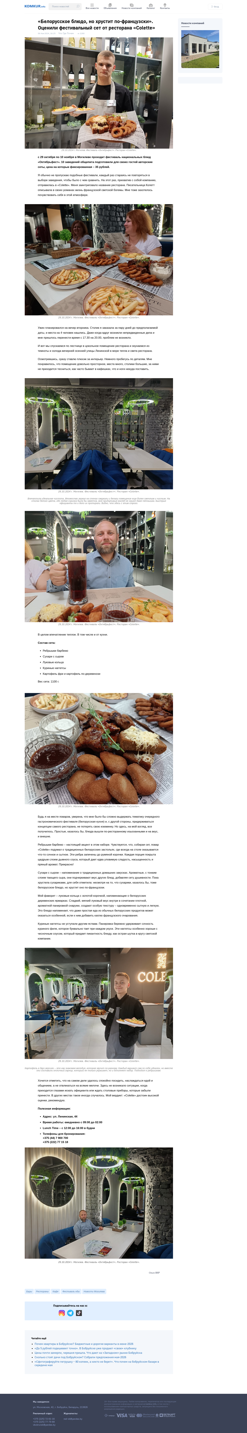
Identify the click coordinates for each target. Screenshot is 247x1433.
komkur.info (151, 1404)
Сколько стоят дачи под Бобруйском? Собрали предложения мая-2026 (80, 1357)
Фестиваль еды (71, 1291)
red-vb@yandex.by (73, 1419)
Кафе (55, 1291)
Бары (29, 1291)
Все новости (92, 6)
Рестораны (42, 1291)
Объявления (110, 6)
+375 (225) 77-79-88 (44, 1421)
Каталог (151, 6)
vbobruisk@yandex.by (44, 1424)
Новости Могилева (94, 1291)
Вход (215, 6)
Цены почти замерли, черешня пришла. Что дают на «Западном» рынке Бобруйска (88, 1353)
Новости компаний (132, 6)
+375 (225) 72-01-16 (44, 1419)
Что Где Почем (66, 33)
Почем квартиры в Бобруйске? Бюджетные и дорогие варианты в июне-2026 (84, 1344)
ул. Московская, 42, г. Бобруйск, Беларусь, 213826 (60, 1407)
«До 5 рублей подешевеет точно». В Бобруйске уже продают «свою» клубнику (85, 1348)
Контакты (165, 6)
